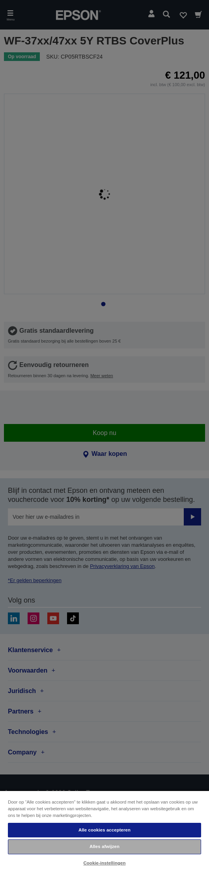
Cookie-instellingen (104, 863)
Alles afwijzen (104, 846)
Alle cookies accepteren (104, 830)
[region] (104, 831)
